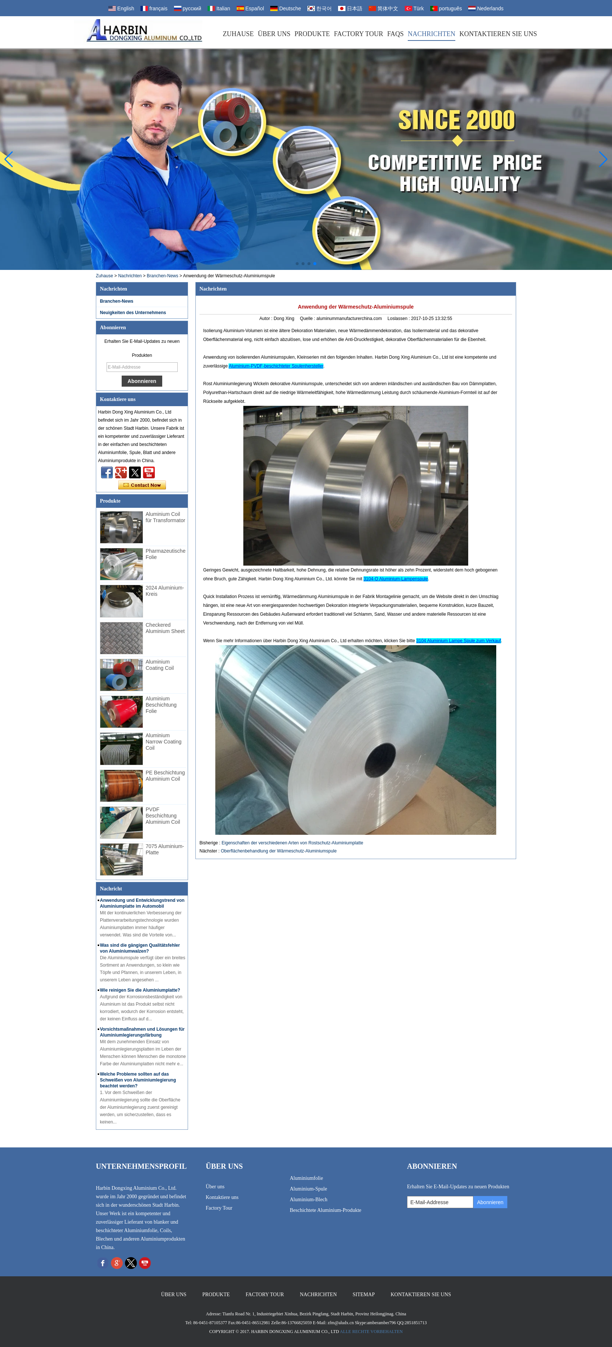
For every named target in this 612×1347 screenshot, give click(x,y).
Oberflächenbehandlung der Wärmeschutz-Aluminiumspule (279, 851)
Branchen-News (162, 275)
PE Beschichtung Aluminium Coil (165, 776)
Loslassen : (399, 318)
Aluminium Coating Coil (160, 665)
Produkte (312, 34)
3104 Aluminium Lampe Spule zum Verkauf (458, 640)
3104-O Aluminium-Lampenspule (396, 578)
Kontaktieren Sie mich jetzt (142, 485)
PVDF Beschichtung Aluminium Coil (163, 815)
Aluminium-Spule (308, 1189)
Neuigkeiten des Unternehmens (133, 312)
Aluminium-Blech (308, 1199)
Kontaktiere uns (222, 1197)
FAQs (395, 34)
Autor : (266, 318)
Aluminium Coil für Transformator (165, 517)
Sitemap (364, 1294)
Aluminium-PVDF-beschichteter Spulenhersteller (276, 366)
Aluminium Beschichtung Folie (161, 705)
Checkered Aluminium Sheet (165, 628)
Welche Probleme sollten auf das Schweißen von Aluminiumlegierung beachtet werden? (138, 1080)
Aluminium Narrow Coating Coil (163, 741)
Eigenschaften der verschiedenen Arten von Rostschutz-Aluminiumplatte (292, 842)
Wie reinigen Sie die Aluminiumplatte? (140, 990)
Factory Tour (358, 34)
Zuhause (238, 34)
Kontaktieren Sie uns (498, 34)
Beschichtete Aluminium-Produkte (325, 1210)
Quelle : (308, 318)
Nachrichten (431, 34)
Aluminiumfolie (306, 1178)
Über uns (274, 34)
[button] (297, 263)
